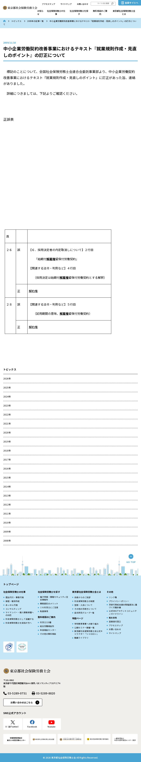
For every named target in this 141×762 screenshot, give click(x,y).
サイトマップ (66, 4)
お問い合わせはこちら (21, 702)
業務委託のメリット (49, 603)
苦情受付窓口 (115, 621)
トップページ (11, 584)
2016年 (7, 468)
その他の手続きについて (85, 608)
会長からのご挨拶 (82, 597)
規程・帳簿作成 (13, 601)
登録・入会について (83, 605)
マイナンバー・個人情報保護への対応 (20, 614)
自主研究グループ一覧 (84, 612)
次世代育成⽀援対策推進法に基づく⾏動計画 (123, 606)
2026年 (7, 378)
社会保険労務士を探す (79, 12)
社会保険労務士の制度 (84, 601)
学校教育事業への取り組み (86, 623)
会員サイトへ (131, 2)
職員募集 (113, 617)
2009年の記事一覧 (35, 21)
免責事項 (44, 611)
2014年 (7, 486)
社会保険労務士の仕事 (56, 12)
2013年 (7, 495)
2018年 (7, 450)
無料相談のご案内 (100, 12)
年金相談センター (48, 630)
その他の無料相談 (48, 633)
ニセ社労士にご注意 (49, 607)
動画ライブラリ (81, 637)
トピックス (16, 21)
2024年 (7, 396)
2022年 (7, 414)
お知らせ (40, 12)
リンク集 (113, 597)
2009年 (7, 531)
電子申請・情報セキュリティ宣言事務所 (54, 598)
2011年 (7, 513)
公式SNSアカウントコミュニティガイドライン (123, 612)
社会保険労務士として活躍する (20, 619)
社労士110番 (45, 622)
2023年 (7, 405)
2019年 (7, 441)
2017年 (7, 459)
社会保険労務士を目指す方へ (19, 622)
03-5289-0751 (17, 693)
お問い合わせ (82, 4)
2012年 (7, 504)
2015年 (7, 477)
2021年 (7, 423)
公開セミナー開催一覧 (84, 627)
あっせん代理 (12, 605)
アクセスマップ (48, 4)
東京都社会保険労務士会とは (124, 12)
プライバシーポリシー (119, 601)
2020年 (7, 432)
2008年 (7, 540)
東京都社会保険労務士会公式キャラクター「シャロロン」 (88, 632)
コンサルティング (13, 608)
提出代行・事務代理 (15, 597)
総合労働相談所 (47, 626)
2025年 (7, 387)
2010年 (7, 522)
